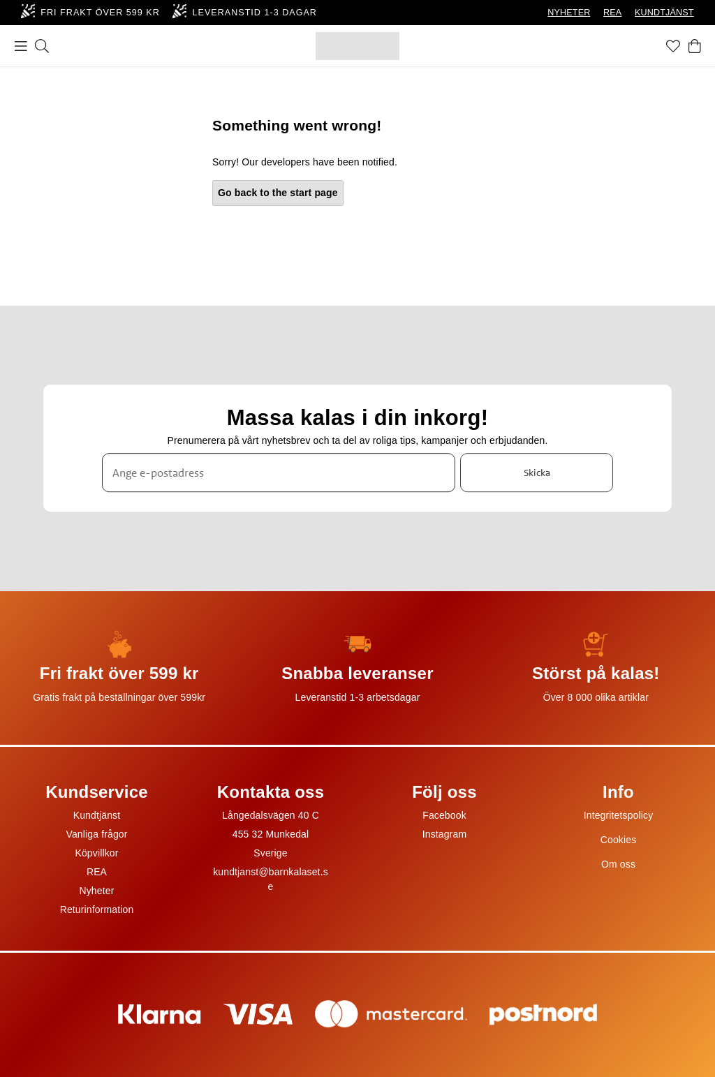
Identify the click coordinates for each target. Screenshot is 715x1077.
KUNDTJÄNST (664, 12)
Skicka (537, 472)
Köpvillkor (96, 853)
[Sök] (42, 46)
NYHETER (568, 12)
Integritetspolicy (619, 815)
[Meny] (21, 46)
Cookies (618, 839)
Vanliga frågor (96, 834)
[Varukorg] (694, 46)
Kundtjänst (97, 815)
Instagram (444, 834)
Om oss (618, 864)
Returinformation (97, 909)
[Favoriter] (673, 46)
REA (612, 12)
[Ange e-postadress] (278, 472)
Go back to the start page (278, 192)
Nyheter (96, 890)
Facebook (444, 815)
